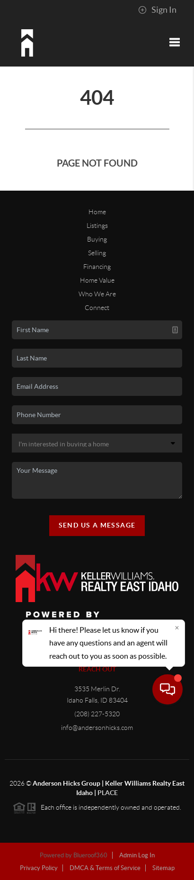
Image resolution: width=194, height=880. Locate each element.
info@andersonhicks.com (97, 727)
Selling (97, 253)
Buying (97, 239)
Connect (97, 307)
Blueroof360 (90, 855)
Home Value (97, 280)
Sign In (157, 10)
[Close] (177, 791)
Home (97, 212)
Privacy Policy (39, 868)
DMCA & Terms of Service (105, 868)
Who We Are (97, 294)
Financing (97, 266)
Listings (97, 225)
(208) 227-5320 (97, 714)
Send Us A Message (97, 525)
